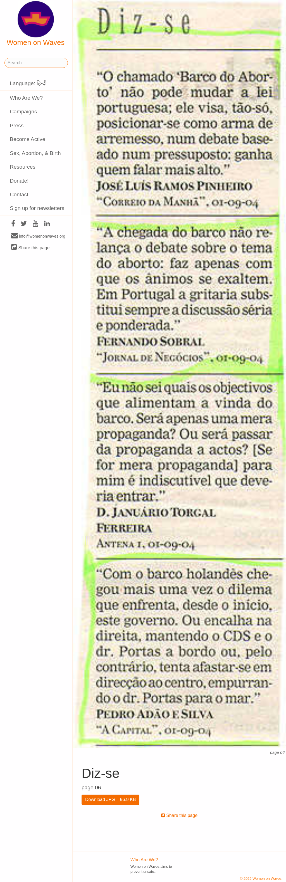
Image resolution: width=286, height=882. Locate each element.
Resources (22, 167)
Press (16, 125)
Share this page (30, 247)
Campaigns (23, 111)
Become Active (27, 139)
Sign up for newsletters (37, 208)
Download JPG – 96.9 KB (110, 799)
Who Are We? (26, 98)
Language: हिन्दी (28, 83)
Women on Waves (36, 23)
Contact (19, 194)
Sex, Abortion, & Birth (35, 153)
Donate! (19, 181)
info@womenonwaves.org (38, 236)
